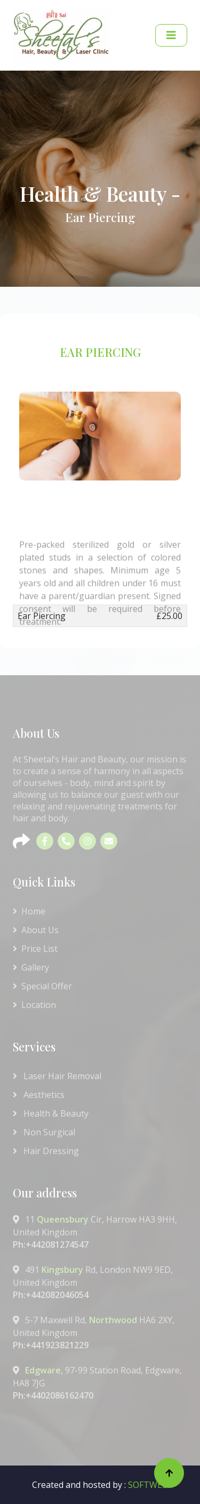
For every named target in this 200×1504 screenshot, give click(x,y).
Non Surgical (44, 1132)
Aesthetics (39, 1095)
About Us (36, 930)
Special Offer (42, 986)
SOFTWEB (148, 1485)
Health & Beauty (51, 1113)
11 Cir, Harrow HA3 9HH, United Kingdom (100, 1231)
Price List (35, 949)
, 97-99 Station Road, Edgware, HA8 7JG (100, 1382)
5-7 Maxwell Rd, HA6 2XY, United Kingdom (100, 1332)
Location (34, 1005)
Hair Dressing (46, 1151)
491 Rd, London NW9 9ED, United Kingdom (100, 1282)
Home (29, 911)
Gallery (31, 967)
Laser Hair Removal (57, 1076)
